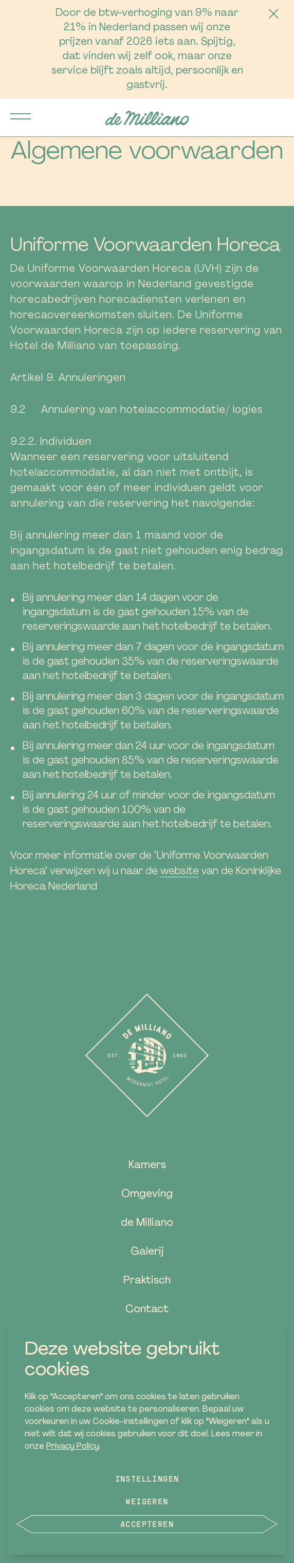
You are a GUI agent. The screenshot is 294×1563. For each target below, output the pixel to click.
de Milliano (147, 1223)
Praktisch (147, 1281)
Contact (147, 1310)
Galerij (147, 1252)
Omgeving (147, 1194)
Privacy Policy (72, 1447)
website (179, 871)
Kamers (147, 1165)
